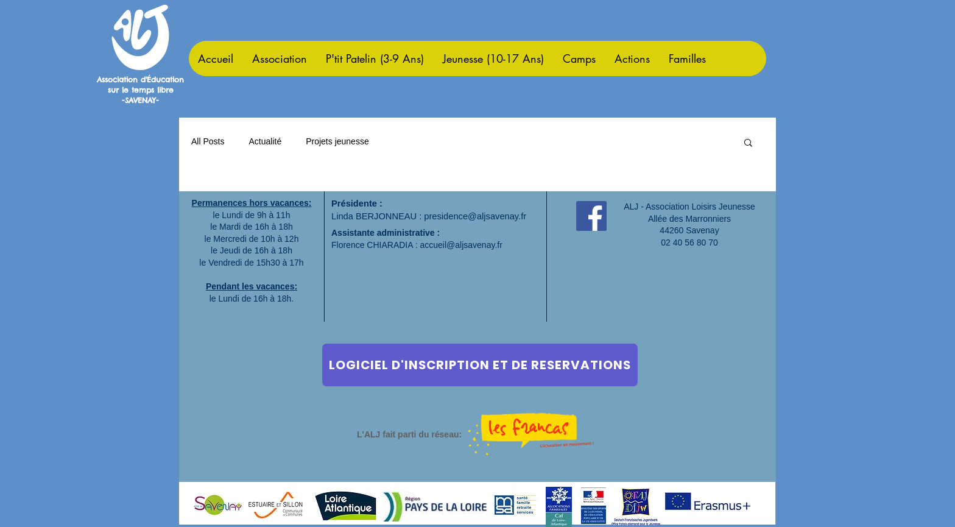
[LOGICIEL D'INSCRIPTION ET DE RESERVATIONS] (480, 365)
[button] (748, 143)
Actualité (264, 141)
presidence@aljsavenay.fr (475, 216)
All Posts (207, 141)
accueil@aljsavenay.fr (461, 245)
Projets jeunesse (337, 141)
